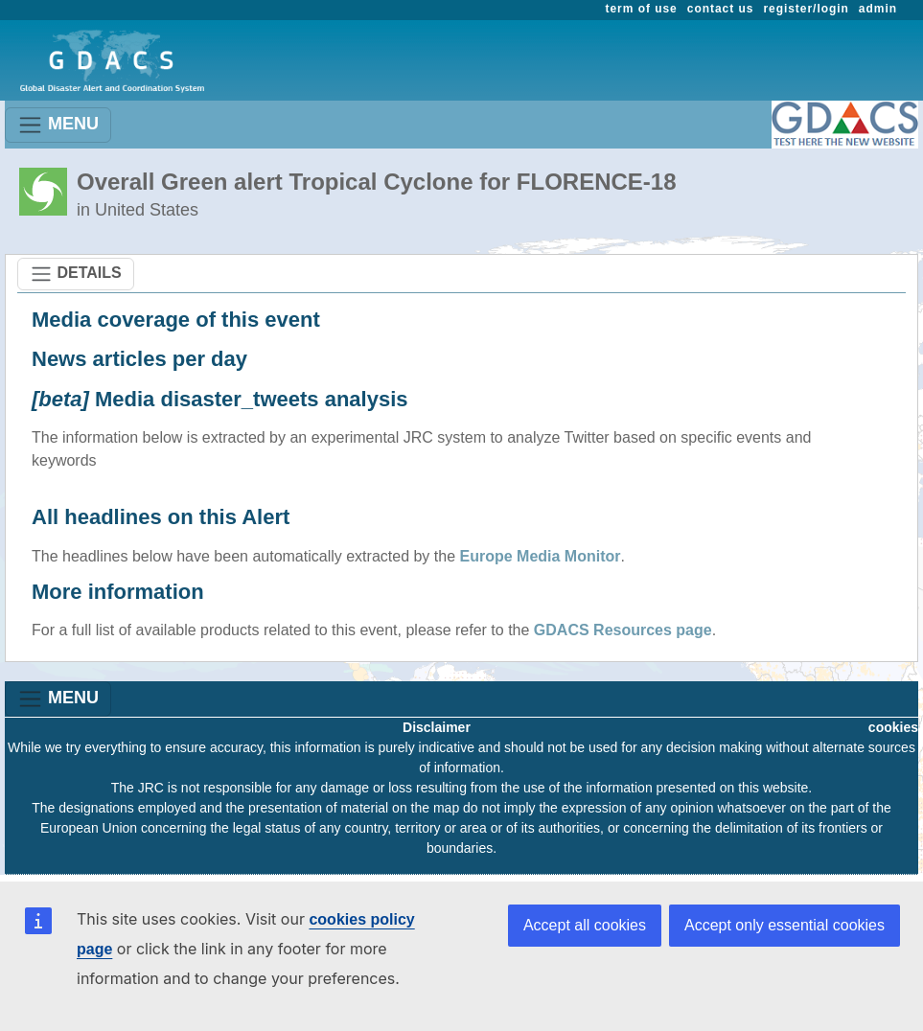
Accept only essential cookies (784, 925)
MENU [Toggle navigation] (58, 125)
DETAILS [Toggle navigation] (76, 274)
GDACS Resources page (623, 630)
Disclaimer (437, 727)
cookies (893, 727)
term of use (642, 8)
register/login (805, 8)
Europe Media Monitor (540, 556)
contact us (720, 8)
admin (878, 8)
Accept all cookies (584, 925)
